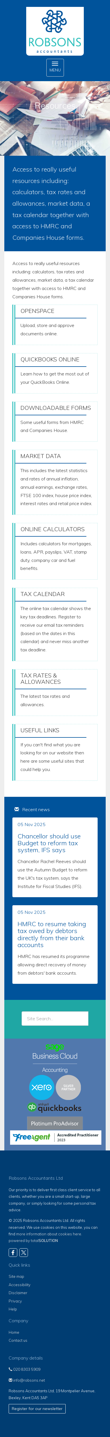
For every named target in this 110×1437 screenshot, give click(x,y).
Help (13, 1309)
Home (14, 1332)
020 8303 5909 (24, 1369)
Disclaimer (18, 1292)
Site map (16, 1276)
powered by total (33, 1240)
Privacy (15, 1301)
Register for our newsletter (37, 1408)
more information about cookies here (48, 1234)
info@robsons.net (27, 1380)
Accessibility (20, 1284)
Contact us (18, 1340)
